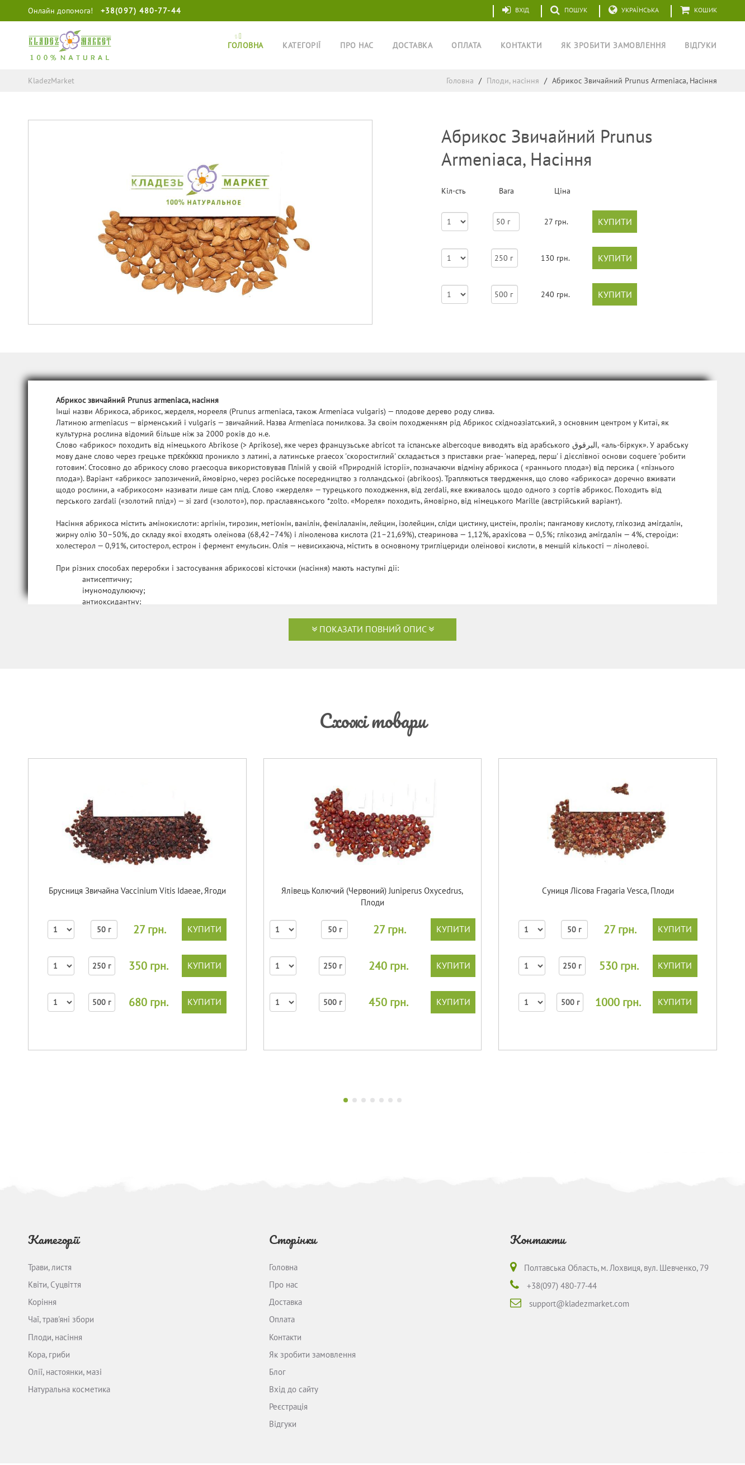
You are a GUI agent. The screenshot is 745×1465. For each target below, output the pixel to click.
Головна (245, 45)
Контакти (521, 45)
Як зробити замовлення (613, 45)
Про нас (357, 45)
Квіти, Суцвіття (54, 1285)
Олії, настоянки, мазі (65, 1373)
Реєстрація (288, 1407)
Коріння (42, 1302)
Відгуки (701, 45)
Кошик (698, 10)
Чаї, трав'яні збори (61, 1319)
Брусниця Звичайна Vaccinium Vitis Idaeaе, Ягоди (137, 890)
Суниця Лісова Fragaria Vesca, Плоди (608, 890)
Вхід (515, 10)
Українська (634, 10)
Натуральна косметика (69, 1390)
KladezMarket (51, 81)
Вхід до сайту (293, 1390)
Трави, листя (50, 1267)
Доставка (412, 45)
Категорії (301, 45)
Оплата (466, 45)
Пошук (568, 10)
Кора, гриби (49, 1355)
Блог (277, 1373)
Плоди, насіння (513, 81)
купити (615, 221)
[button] (345, 1100)
